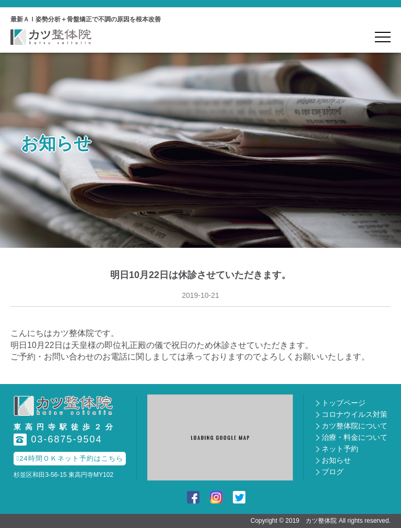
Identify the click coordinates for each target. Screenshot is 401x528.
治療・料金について (354, 437)
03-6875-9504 (58, 440)
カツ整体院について (354, 426)
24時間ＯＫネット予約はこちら (69, 458)
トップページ (343, 403)
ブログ (333, 471)
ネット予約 (340, 449)
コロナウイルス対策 (354, 414)
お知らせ (336, 460)
